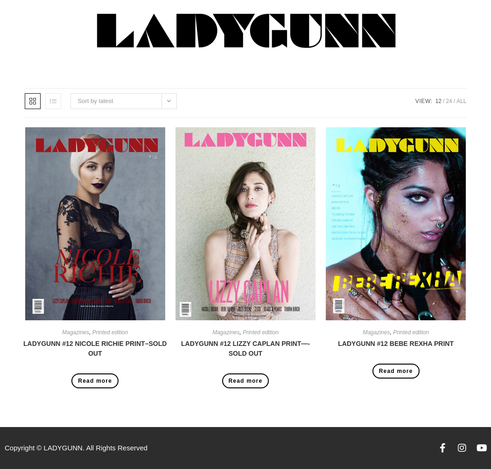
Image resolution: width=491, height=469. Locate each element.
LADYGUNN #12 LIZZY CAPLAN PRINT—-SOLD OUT (245, 348)
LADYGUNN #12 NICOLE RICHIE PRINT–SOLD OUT (95, 348)
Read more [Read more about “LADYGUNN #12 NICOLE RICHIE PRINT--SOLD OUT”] (95, 381)
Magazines (75, 332)
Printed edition (110, 332)
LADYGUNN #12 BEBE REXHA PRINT (396, 343)
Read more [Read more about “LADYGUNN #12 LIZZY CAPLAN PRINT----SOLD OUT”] (246, 381)
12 (438, 101)
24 (449, 101)
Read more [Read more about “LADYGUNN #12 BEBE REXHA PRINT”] (396, 371)
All (461, 101)
